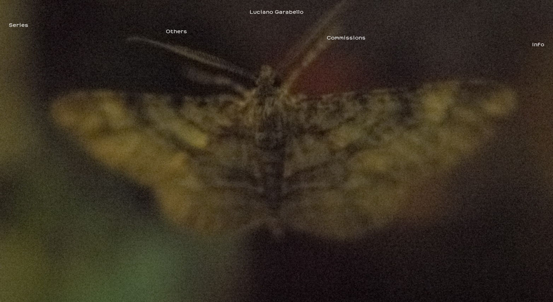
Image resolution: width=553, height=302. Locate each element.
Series (18, 25)
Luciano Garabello (276, 12)
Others (176, 31)
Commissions (346, 37)
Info (538, 44)
